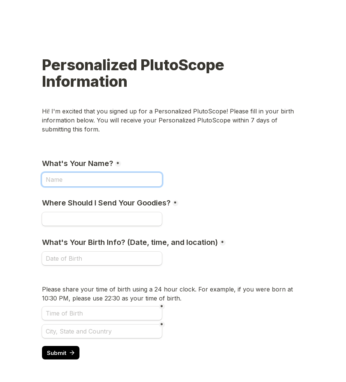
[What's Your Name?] (102, 179)
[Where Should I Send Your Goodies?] (102, 219)
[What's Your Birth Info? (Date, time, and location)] (102, 258)
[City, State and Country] (102, 331)
